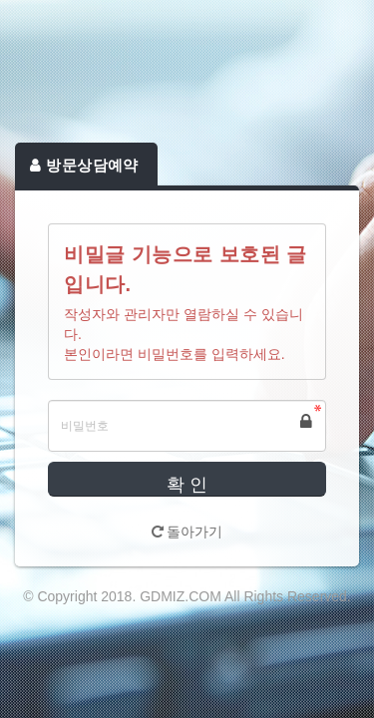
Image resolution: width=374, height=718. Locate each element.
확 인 (187, 485)
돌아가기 (187, 531)
